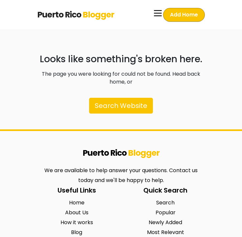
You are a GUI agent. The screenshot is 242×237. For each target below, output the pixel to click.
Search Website (121, 105)
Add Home (184, 14)
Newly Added (165, 222)
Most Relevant (165, 232)
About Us (76, 212)
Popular (166, 212)
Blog (76, 232)
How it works (76, 222)
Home (77, 202)
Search (165, 202)
